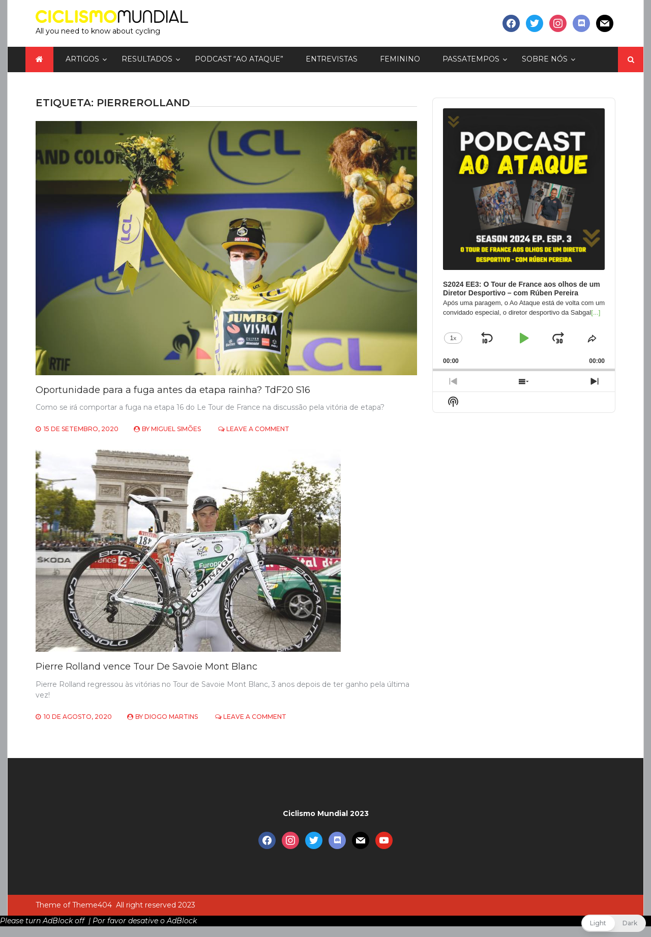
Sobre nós (545, 59)
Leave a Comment (257, 429)
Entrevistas (332, 59)
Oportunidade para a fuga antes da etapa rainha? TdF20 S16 (173, 390)
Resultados (147, 59)
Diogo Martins (171, 716)
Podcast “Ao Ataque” (239, 59)
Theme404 (92, 905)
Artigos (82, 59)
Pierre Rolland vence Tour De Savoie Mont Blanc (146, 666)
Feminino (400, 59)
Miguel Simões (176, 429)
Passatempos (470, 59)
